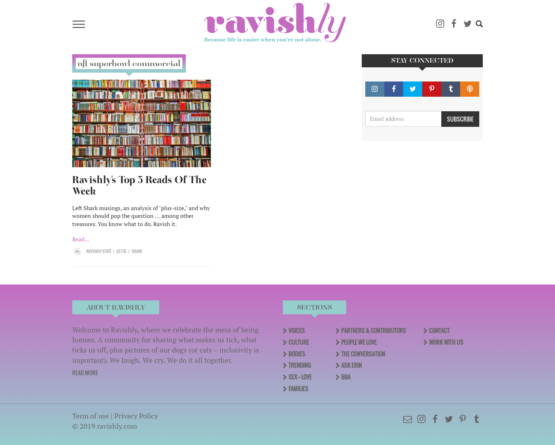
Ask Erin (351, 365)
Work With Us (446, 342)
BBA (345, 377)
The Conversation (363, 354)
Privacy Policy (136, 416)
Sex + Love (300, 377)
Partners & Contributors (373, 330)
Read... (80, 239)
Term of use (90, 416)
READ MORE (85, 372)
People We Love (359, 342)
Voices (296, 330)
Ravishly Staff (98, 251)
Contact (439, 330)
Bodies (296, 354)
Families (298, 388)
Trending (299, 365)
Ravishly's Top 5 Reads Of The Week (139, 185)
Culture (298, 342)
